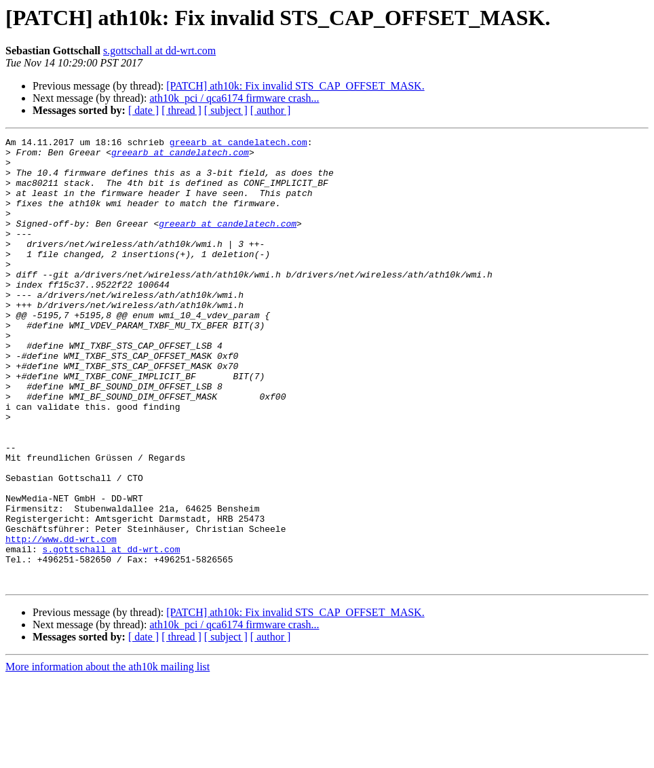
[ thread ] (181, 110)
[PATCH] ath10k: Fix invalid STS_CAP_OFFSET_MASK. (295, 86)
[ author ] (270, 110)
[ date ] (143, 110)
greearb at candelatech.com (238, 144)
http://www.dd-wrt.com (61, 620)
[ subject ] (226, 110)
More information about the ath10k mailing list (107, 756)
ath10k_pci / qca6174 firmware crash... (234, 98)
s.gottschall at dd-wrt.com (159, 50)
